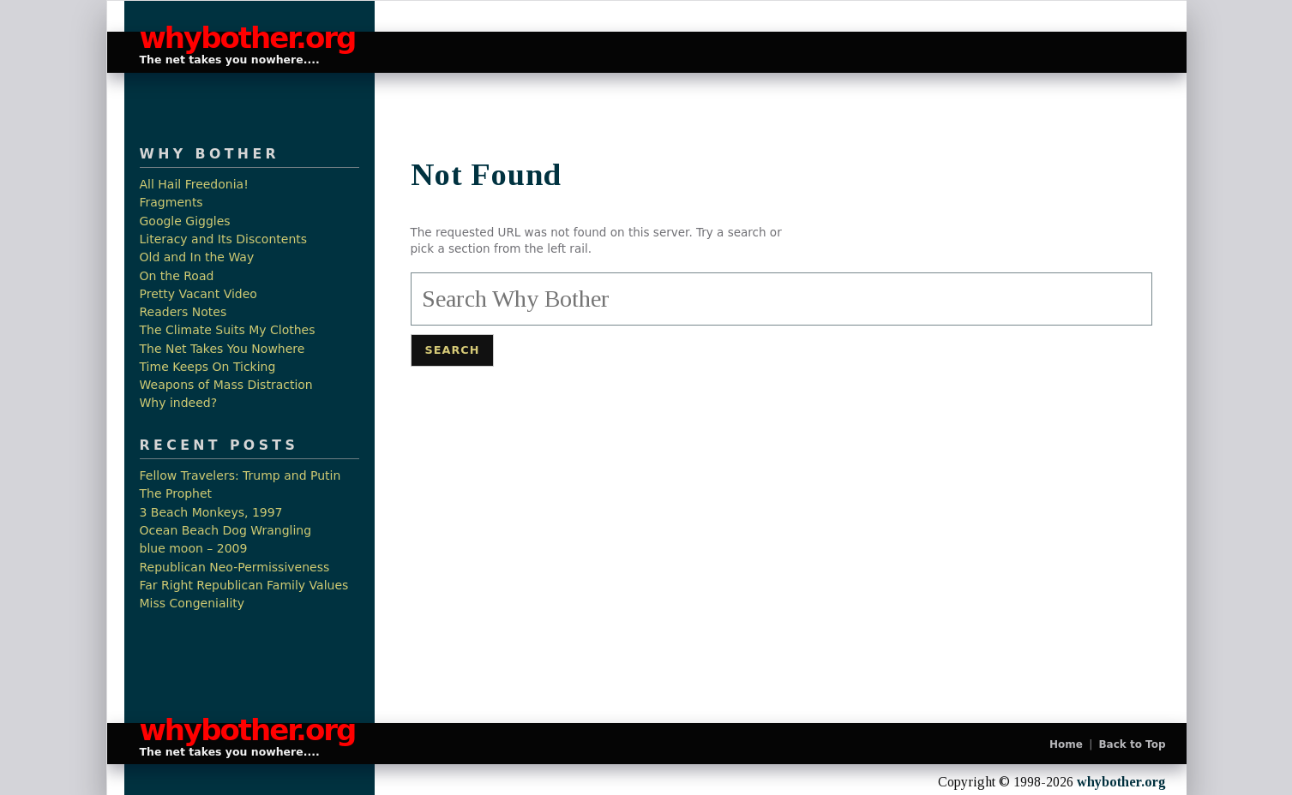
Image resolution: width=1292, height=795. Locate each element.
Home (1066, 744)
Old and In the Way (197, 257)
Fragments (171, 202)
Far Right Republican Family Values (244, 585)
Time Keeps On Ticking (208, 367)
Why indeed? (179, 403)
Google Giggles (185, 221)
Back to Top (1131, 744)
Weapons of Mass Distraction (226, 385)
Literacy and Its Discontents (224, 239)
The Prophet (176, 493)
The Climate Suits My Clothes (227, 330)
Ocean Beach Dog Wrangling (226, 530)
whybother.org (239, 38)
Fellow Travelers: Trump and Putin (240, 475)
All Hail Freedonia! (194, 184)
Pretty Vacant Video (198, 294)
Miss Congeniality (192, 603)
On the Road (177, 276)
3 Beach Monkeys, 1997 (211, 512)
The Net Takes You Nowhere (222, 349)
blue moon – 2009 (194, 548)
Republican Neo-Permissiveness (235, 567)
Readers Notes (183, 312)
